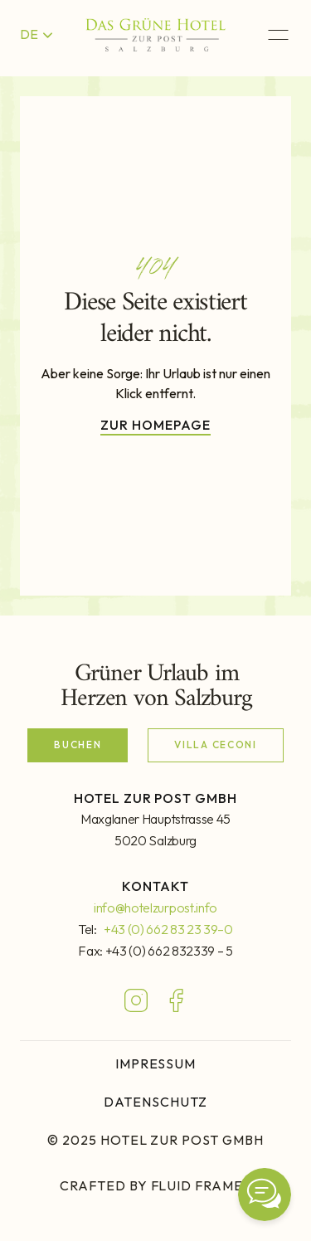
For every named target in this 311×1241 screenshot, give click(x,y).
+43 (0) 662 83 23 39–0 (168, 929)
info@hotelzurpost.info (155, 907)
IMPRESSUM (156, 1063)
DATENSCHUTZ (155, 1101)
